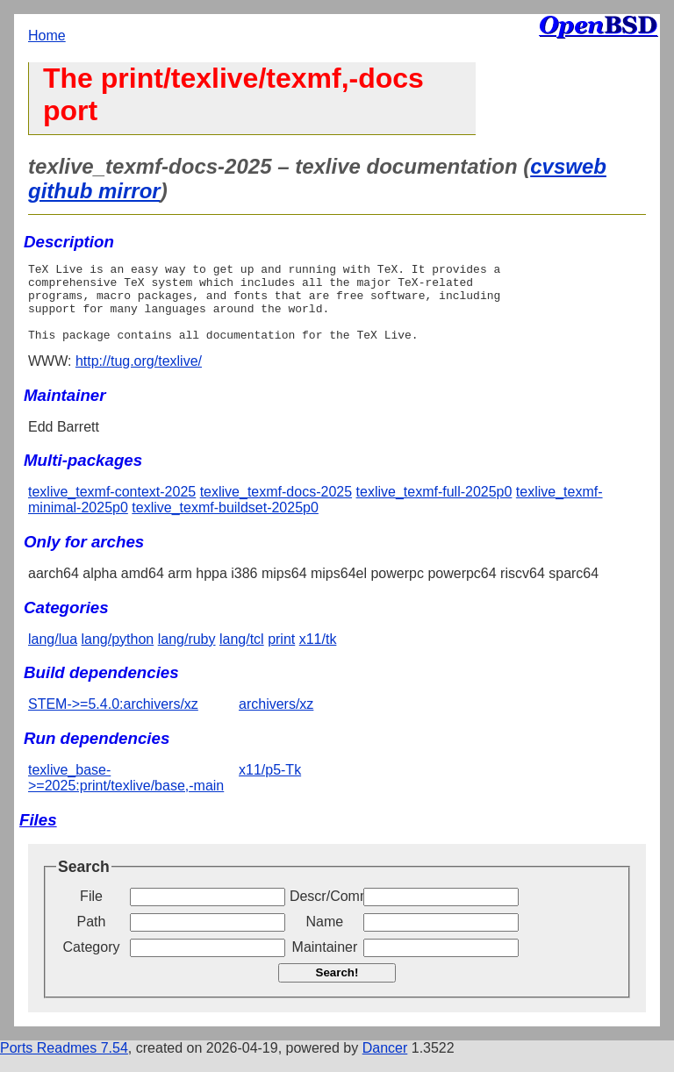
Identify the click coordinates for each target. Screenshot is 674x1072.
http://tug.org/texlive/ (138, 376)
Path (91, 937)
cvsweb (568, 166)
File (91, 911)
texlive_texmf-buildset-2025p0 (225, 523)
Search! (337, 988)
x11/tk (318, 654)
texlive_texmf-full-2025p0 (434, 507)
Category (91, 962)
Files (38, 835)
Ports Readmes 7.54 (64, 1063)
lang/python (118, 654)
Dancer (385, 1063)
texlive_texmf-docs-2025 (276, 507)
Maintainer (325, 962)
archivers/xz (276, 719)
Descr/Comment (325, 911)
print (281, 654)
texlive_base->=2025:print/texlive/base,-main (126, 793)
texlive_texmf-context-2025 (112, 507)
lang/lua (52, 654)
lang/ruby (187, 654)
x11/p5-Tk (270, 785)
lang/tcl (241, 654)
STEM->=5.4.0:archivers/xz (113, 719)
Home (47, 35)
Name (325, 937)
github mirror (94, 191)
